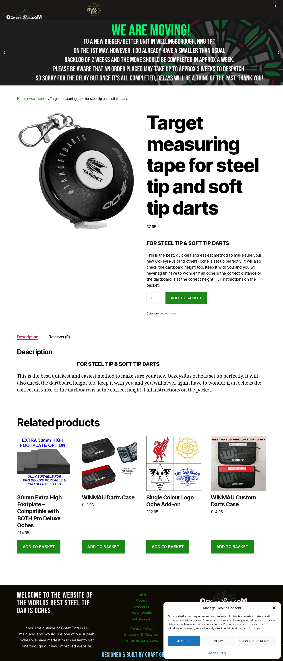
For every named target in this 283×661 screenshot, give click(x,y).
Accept (184, 641)
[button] (274, 608)
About (141, 600)
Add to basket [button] (39, 547)
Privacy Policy (141, 628)
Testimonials (141, 612)
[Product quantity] (155, 298)
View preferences (256, 641)
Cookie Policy (218, 653)
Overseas (141, 606)
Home (21, 99)
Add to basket (186, 298)
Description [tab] (27, 337)
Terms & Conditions (141, 640)
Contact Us (141, 618)
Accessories (38, 99)
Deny (218, 641)
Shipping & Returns (141, 634)
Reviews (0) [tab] (59, 337)
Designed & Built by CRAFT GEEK (136, 655)
